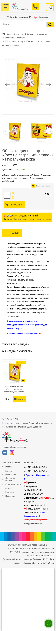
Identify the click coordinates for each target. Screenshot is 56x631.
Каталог (19, 34)
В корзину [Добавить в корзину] (16, 204)
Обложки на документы (36, 34)
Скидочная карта (13, 484)
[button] (48, 84)
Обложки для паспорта (14, 37)
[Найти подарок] (50, 24)
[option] (14, 381)
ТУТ (40, 333)
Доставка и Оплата (10, 479)
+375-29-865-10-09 (36, 471)
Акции (8, 488)
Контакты (9, 492)
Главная (10, 34)
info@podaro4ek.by (33, 523)
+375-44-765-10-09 (36, 467)
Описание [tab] (12, 233)
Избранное (10, 496)
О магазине (10, 474)
